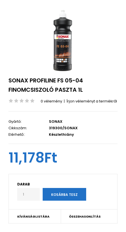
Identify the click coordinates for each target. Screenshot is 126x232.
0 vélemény (51, 101)
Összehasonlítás (85, 216)
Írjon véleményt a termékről (91, 101)
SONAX (55, 121)
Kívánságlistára (33, 216)
